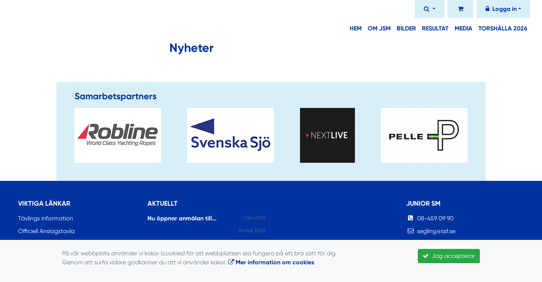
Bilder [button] (406, 28)
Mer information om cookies (271, 262)
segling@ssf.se (436, 231)
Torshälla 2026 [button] (502, 28)
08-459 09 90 (435, 218)
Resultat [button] (435, 28)
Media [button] (463, 28)
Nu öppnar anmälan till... (182, 218)
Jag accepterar (449, 255)
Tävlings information (45, 218)
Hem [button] (356, 28)
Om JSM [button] (379, 28)
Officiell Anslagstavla (46, 231)
